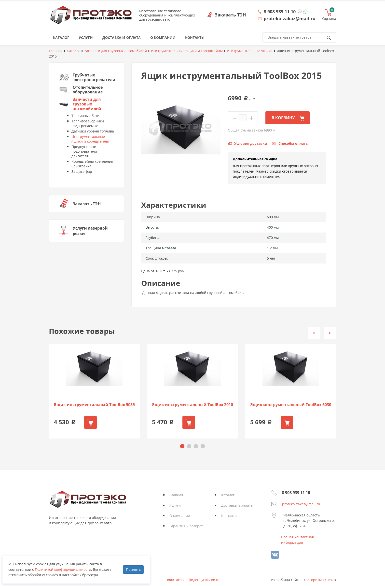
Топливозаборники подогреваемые (87, 123)
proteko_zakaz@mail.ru (301, 504)
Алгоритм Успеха (319, 579)
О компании (179, 515)
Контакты (229, 515)
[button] (314, 333)
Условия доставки (250, 143)
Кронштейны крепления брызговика (92, 163)
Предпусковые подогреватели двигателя (84, 151)
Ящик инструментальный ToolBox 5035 (94, 404)
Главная (176, 495)
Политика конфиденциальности (192, 579)
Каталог (227, 495)
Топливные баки (85, 115)
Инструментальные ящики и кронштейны (90, 139)
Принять (133, 569)
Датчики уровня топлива (92, 131)
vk (275, 555)
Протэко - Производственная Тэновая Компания (91, 15)
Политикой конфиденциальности (63, 569)
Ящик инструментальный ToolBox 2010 (192, 404)
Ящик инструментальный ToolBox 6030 (290, 404)
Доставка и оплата (237, 505)
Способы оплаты (293, 143)
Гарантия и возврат (186, 526)
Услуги (175, 505)
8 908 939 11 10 (280, 12)
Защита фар (81, 171)
